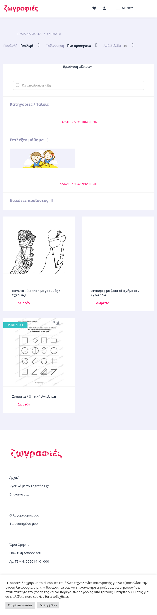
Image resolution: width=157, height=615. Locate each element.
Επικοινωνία (19, 494)
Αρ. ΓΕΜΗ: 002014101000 (29, 561)
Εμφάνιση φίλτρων (77, 66)
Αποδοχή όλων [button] (48, 605)
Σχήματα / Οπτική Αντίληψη (34, 396)
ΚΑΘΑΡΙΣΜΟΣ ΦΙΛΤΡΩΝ (78, 122)
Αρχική (14, 477)
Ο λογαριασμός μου (24, 515)
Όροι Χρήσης (19, 544)
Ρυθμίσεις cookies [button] (20, 605)
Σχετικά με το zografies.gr (29, 486)
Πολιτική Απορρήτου (25, 553)
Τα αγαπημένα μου (23, 523)
